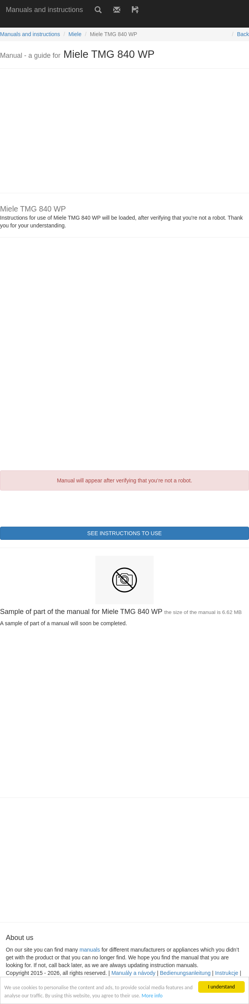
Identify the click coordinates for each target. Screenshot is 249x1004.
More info (152, 995)
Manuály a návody (133, 973)
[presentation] (59, 507)
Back (243, 34)
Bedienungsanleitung (185, 973)
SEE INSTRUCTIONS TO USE (124, 533)
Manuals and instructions (44, 10)
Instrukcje (226, 973)
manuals (90, 950)
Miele (75, 34)
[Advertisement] (91, 22)
